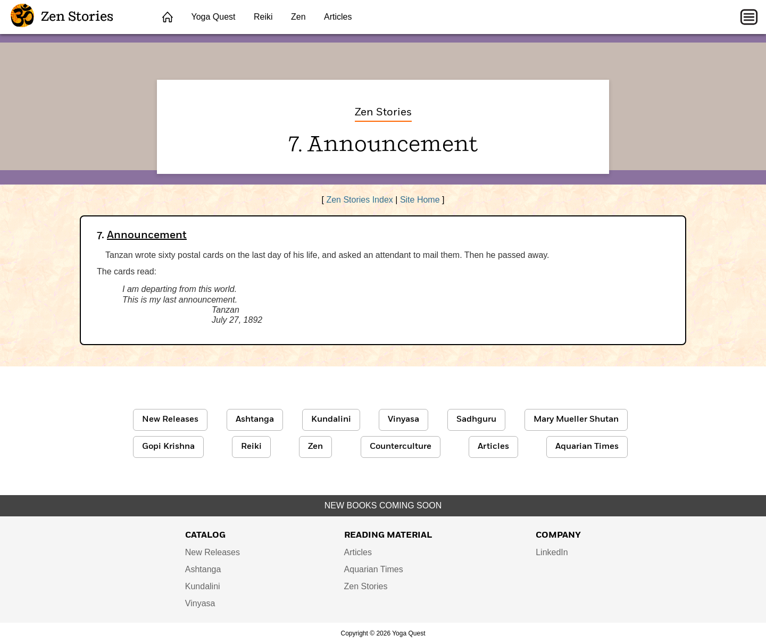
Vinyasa (403, 419)
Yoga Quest (213, 16)
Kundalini (331, 419)
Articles (338, 16)
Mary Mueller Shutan (576, 419)
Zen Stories (62, 17)
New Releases (170, 419)
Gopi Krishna (168, 446)
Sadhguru (476, 419)
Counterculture (400, 446)
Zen (298, 16)
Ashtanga (255, 419)
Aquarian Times (587, 446)
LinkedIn (552, 552)
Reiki (263, 16)
